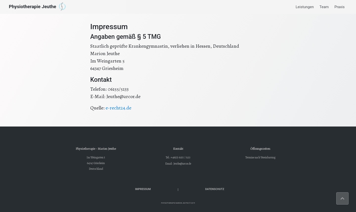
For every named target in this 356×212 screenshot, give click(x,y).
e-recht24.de (118, 108)
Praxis (339, 7)
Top (348, 195)
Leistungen (305, 7)
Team (324, 7)
